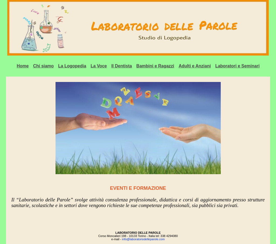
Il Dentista (121, 66)
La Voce (99, 66)
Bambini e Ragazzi (155, 66)
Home (23, 66)
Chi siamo (43, 66)
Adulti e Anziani (195, 66)
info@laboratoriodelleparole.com (143, 239)
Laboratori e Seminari (237, 66)
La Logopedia (72, 66)
